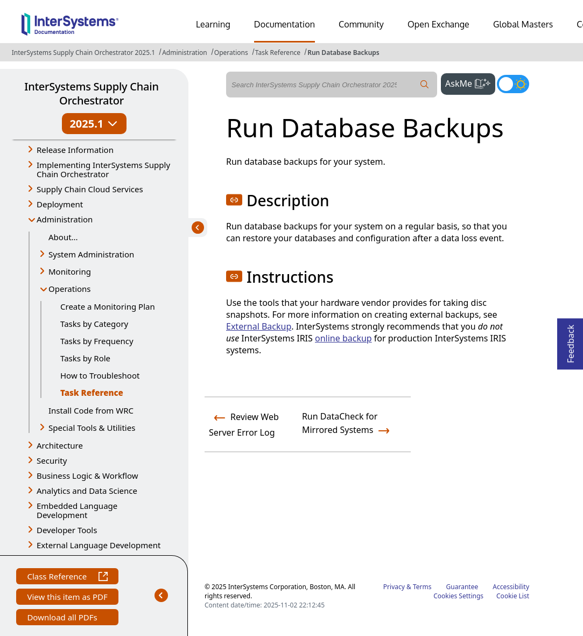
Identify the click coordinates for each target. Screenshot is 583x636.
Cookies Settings (458, 596)
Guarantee (462, 586)
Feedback (571, 340)
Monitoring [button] (69, 271)
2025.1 (93, 123)
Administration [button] (65, 219)
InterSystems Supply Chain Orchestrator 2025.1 (83, 52)
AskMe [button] (470, 82)
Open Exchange (438, 24)
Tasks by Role (85, 358)
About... (63, 237)
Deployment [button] (60, 204)
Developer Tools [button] (67, 530)
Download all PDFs (63, 618)
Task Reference (277, 52)
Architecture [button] (60, 445)
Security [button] (52, 460)
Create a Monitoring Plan (107, 306)
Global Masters (523, 24)
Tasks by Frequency (97, 341)
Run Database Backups (343, 52)
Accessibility (511, 586)
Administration (184, 52)
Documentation (284, 24)
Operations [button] (69, 288)
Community (361, 24)
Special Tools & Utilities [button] (91, 427)
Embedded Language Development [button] (77, 510)
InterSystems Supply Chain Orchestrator (91, 93)
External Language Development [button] (98, 545)
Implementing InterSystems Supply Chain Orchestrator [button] (103, 169)
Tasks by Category (94, 323)
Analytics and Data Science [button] (87, 490)
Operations (231, 52)
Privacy (394, 586)
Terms (422, 586)
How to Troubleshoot (99, 375)
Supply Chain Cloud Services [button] (90, 189)
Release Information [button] (75, 149)
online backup (343, 338)
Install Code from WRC (91, 410)
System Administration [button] (91, 254)
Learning (213, 24)
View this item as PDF (67, 598)
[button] (234, 200)
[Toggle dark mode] (513, 84)
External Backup (258, 326)
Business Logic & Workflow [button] (87, 475)
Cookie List (512, 595)
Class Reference (67, 577)
